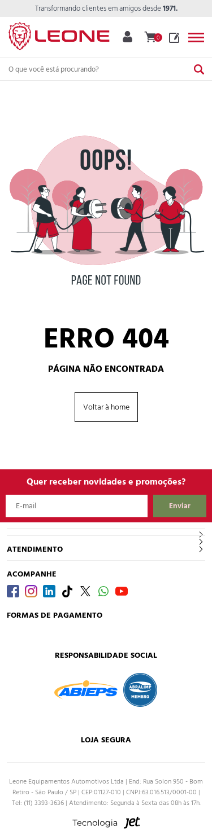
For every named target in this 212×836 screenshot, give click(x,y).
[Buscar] (199, 69)
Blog (174, 38)
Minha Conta (127, 36)
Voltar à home (106, 407)
